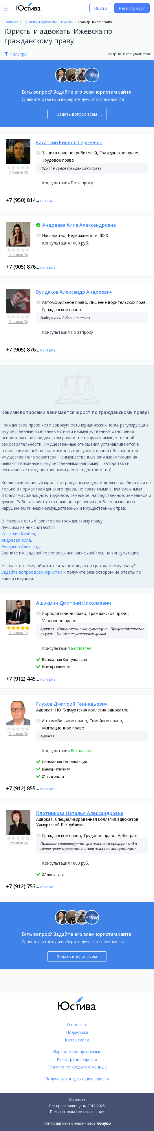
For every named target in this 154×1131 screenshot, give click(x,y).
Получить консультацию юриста (77, 1079)
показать (48, 200)
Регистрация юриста (77, 1059)
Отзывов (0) (18, 172)
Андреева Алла (16, 540)
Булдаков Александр (21, 546)
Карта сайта (77, 1040)
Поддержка (77, 1032)
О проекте (77, 1024)
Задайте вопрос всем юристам (31, 572)
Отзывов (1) (18, 632)
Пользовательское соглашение (77, 1111)
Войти (100, 8)
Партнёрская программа (77, 1052)
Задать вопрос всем (79, 114)
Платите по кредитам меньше (77, 1067)
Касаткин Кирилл (18, 533)
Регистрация (132, 8)
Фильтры (18, 54)
